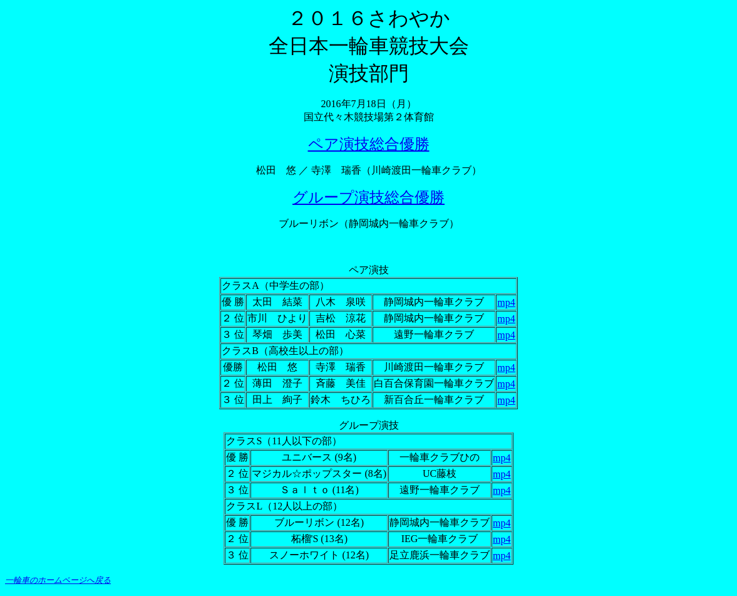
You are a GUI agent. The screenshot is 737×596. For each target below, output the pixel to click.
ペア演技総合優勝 (369, 144)
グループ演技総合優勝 (368, 197)
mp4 (506, 302)
